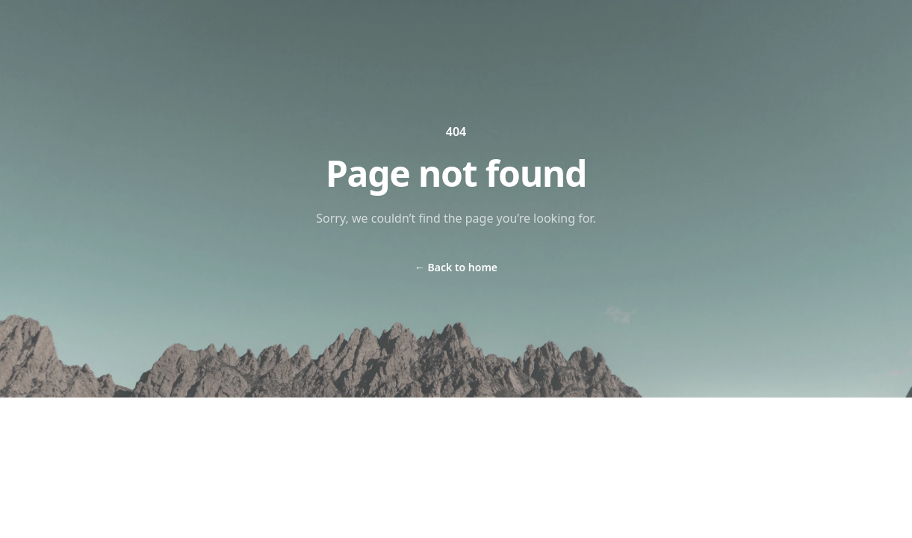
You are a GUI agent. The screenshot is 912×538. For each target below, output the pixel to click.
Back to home (456, 267)
